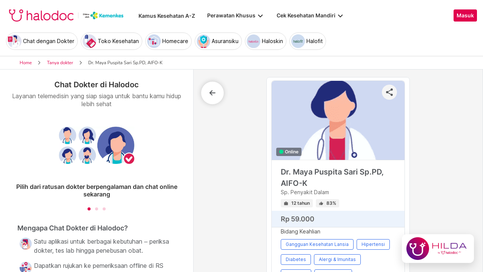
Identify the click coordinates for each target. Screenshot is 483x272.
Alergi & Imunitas (337, 259)
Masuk (465, 15)
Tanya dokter (60, 63)
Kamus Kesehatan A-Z (166, 15)
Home (26, 63)
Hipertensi (373, 244)
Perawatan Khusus (236, 15)
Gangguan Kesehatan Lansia (317, 244)
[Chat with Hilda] (438, 248)
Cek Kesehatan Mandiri (311, 15)
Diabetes (296, 259)
